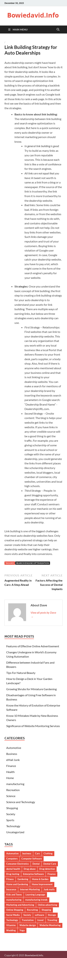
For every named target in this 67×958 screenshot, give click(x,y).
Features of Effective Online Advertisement (32, 646)
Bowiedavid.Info (33, 15)
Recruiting (32, 909)
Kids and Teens (14, 894)
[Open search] (58, 30)
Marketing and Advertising (20, 904)
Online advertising (47, 904)
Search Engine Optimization (32, 563)
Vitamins (11, 925)
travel (40, 920)
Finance (11, 765)
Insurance (11, 889)
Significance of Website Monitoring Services (33, 726)
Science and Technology (20, 802)
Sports (10, 820)
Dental (36, 863)
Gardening (23, 879)
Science (10, 796)
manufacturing (15, 784)
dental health (13, 868)
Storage (52, 915)
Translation (28, 920)
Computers (12, 858)
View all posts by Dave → (43, 614)
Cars (37, 853)
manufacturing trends (36, 899)
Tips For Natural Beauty (20, 672)
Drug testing (12, 874)
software (39, 915)
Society (10, 814)
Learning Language (35, 894)
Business (11, 753)
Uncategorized (15, 832)
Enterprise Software (33, 874)
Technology (13, 826)
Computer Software (31, 858)
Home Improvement (42, 884)
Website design (27, 925)
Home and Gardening (17, 884)
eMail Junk (13, 759)
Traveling (52, 920)
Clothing (48, 853)
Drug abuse (30, 868)
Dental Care (49, 863)
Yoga (22, 930)
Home (10, 778)
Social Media (13, 915)
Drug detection (47, 868)
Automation (12, 853)
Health (10, 771)
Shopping (12, 808)
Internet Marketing (30, 889)
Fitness (10, 879)
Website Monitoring (50, 925)
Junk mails (49, 889)
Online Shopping (14, 909)
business (26, 853)
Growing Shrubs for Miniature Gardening (31, 689)
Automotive (13, 747)
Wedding (11, 930)
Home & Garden (40, 879)
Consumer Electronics (17, 863)
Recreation (13, 790)
